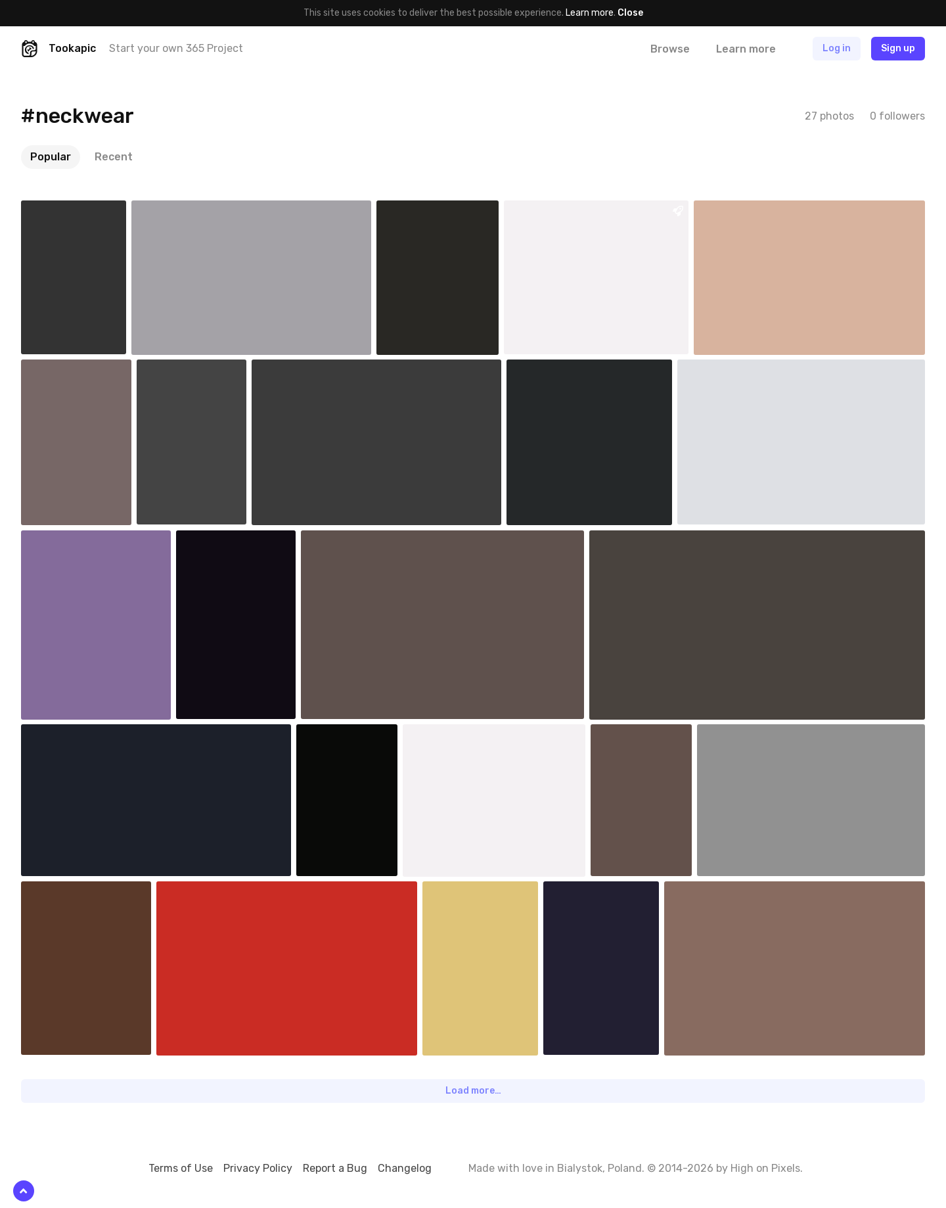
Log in (836, 48)
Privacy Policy (257, 1168)
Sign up (898, 48)
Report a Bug (335, 1168)
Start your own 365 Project (176, 48)
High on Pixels (765, 1168)
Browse (670, 49)
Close (630, 12)
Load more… (473, 1090)
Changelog (405, 1168)
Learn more (590, 12)
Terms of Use (180, 1168)
